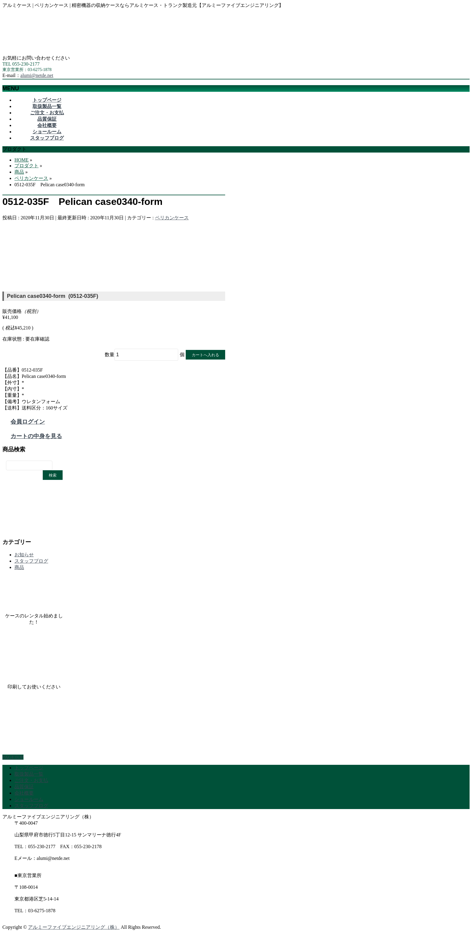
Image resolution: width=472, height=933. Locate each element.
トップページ (28, 767)
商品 (19, 567)
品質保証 (24, 786)
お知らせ (24, 554)
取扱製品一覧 (28, 774)
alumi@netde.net (36, 75)
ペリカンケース (172, 217)
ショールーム (28, 799)
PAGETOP (12, 757)
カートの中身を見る (36, 436)
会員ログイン (28, 422)
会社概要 (24, 793)
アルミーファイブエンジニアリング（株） (74, 927)
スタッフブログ (31, 561)
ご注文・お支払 (31, 780)
